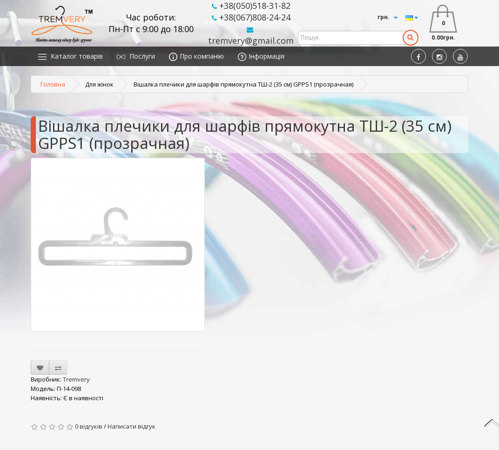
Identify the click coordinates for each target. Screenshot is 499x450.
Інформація (261, 56)
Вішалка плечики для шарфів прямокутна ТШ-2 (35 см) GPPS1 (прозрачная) (243, 84)
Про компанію (196, 56)
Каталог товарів (70, 56)
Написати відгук (131, 426)
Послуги (136, 56)
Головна (52, 84)
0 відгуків (88, 426)
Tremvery (76, 379)
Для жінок (99, 84)
